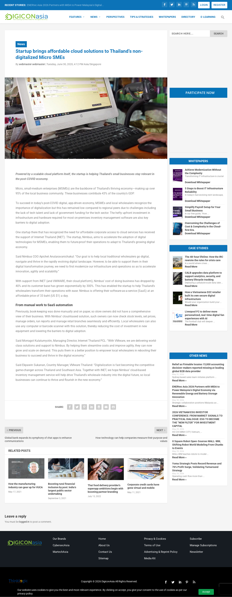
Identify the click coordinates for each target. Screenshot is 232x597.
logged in (24, 522)
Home (102, 539)
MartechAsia (60, 552)
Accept (206, 591)
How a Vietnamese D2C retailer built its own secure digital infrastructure (203, 296)
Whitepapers (167, 17)
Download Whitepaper (197, 182)
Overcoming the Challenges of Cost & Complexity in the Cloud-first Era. (203, 227)
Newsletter (196, 552)
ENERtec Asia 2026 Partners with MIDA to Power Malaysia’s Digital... (65, 5)
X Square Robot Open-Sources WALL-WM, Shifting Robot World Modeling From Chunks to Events (197, 445)
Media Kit (150, 558)
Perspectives (115, 17)
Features (75, 17)
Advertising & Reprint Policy (160, 552)
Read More (191, 266)
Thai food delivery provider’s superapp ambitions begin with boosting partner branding (105, 489)
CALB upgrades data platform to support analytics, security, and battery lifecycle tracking (203, 276)
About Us (104, 545)
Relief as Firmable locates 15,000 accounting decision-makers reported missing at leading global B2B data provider (198, 368)
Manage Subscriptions (203, 545)
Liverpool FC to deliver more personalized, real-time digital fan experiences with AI (204, 315)
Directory (188, 17)
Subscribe (196, 539)
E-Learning (208, 17)
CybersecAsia (61, 545)
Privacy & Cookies (155, 539)
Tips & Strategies (141, 17)
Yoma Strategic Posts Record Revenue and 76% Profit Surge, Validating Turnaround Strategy (196, 467)
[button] (223, 20)
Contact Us (105, 552)
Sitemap (103, 558)
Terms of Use (152, 545)
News (94, 17)
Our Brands (59, 539)
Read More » (179, 380)
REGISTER (219, 4)
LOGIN (204, 4)
